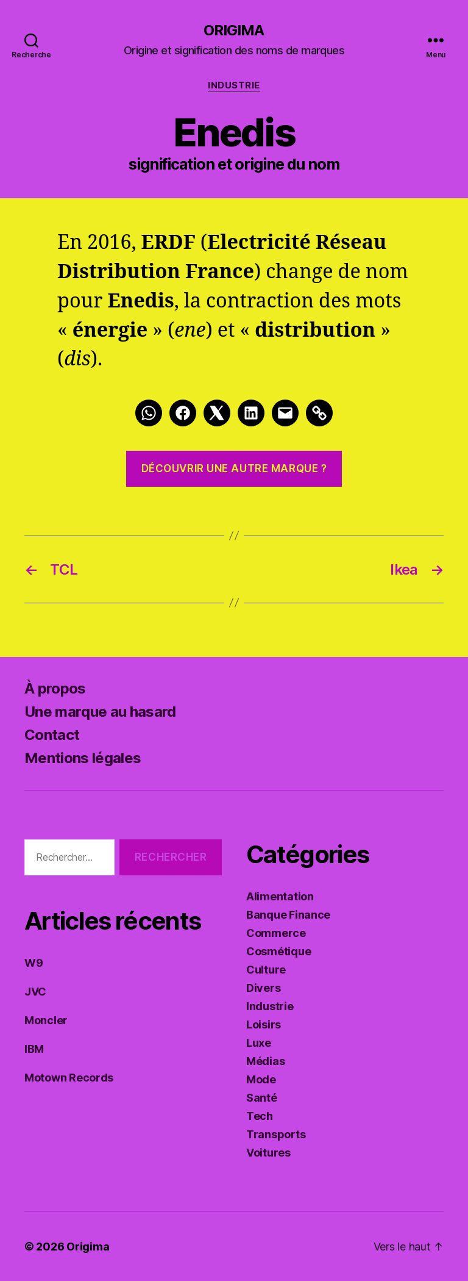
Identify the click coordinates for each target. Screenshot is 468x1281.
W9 (33, 962)
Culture (266, 969)
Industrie (234, 85)
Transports (275, 1134)
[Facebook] (182, 413)
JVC (35, 991)
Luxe (258, 1042)
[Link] (319, 413)
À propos (55, 688)
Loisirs (263, 1024)
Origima (234, 30)
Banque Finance (288, 914)
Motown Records (68, 1077)
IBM (34, 1048)
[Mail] (285, 413)
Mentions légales (82, 758)
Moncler (46, 1020)
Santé (261, 1097)
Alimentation (280, 896)
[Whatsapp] (148, 413)
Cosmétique (278, 951)
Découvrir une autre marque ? (234, 468)
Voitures (268, 1152)
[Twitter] (217, 413)
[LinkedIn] (251, 413)
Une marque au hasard (100, 711)
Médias (265, 1061)
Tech (259, 1116)
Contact (51, 735)
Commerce (276, 933)
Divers (263, 987)
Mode (261, 1079)
